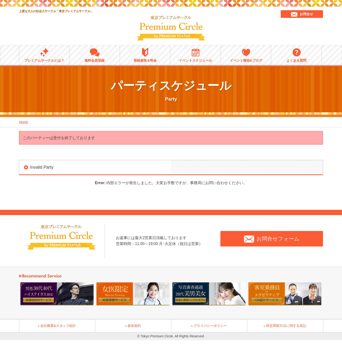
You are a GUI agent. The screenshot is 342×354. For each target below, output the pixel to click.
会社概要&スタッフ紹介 (58, 326)
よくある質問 (296, 55)
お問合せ (302, 14)
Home (23, 122)
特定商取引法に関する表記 (286, 326)
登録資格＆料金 (145, 55)
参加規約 (134, 326)
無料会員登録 (94, 55)
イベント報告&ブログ (246, 55)
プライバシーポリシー (210, 326)
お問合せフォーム (271, 239)
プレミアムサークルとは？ (44, 55)
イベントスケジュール (195, 55)
